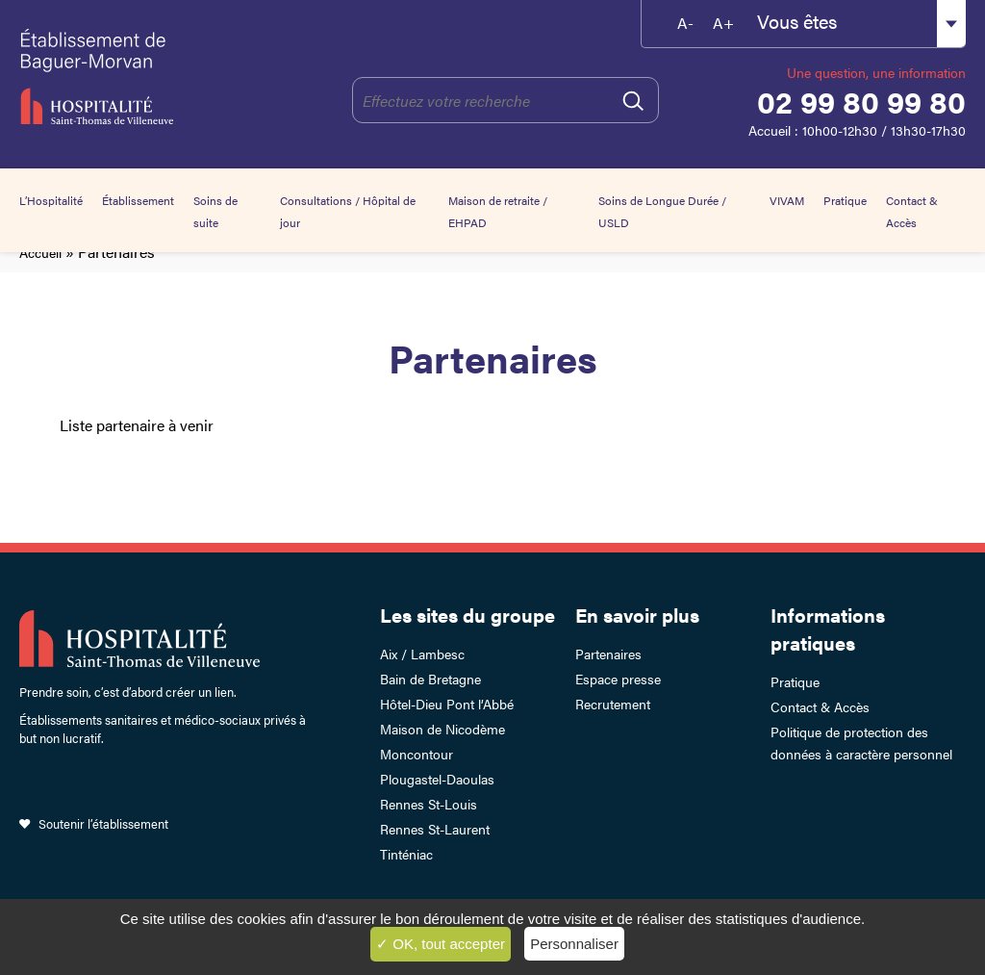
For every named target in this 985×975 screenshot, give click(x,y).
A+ (723, 23)
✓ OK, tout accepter (440, 944)
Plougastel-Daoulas (437, 778)
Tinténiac (406, 853)
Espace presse (618, 678)
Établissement (138, 200)
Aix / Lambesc (422, 653)
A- (685, 23)
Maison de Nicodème (442, 728)
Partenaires (608, 653)
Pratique (845, 200)
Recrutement (612, 703)
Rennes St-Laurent (435, 828)
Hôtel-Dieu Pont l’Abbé (447, 703)
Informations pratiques (827, 628)
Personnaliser (574, 944)
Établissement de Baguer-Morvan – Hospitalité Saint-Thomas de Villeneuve (108, 77)
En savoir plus (637, 615)
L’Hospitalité (51, 200)
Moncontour (416, 753)
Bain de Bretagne (430, 678)
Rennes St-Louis (428, 803)
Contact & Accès (820, 706)
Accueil (40, 252)
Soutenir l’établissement (103, 823)
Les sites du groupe (467, 615)
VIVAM (787, 200)
